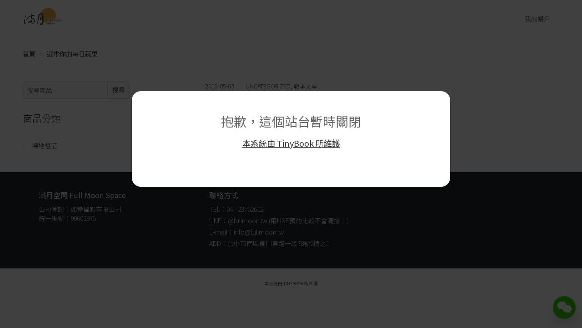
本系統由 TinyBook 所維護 (291, 143)
